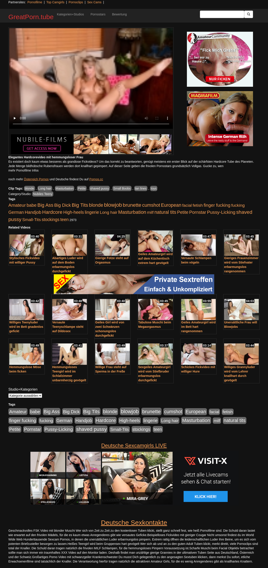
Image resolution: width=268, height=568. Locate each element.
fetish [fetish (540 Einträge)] (198, 205)
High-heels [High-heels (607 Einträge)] (73, 212)
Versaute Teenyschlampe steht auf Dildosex (67, 327)
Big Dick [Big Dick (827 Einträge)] (62, 205)
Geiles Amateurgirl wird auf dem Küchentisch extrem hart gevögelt (155, 258)
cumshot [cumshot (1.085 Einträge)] (151, 205)
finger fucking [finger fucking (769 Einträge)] (217, 205)
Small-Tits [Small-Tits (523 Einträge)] (31, 219)
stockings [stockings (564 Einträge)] (51, 219)
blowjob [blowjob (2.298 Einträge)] (113, 205)
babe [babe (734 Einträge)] (32, 205)
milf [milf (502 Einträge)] (150, 212)
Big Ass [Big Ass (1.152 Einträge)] (45, 205)
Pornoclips (76, 2)
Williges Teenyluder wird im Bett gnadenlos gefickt (26, 327)
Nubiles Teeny (42, 194)
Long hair (44, 188)
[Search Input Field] (222, 14)
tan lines (141, 188)
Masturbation (65, 188)
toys (154, 188)
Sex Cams (94, 2)
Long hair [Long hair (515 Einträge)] (108, 212)
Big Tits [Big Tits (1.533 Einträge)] (80, 205)
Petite (82, 188)
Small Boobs (122, 188)
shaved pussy (99, 188)
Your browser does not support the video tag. (91, 78)
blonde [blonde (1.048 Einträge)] (96, 205)
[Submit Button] (248, 14)
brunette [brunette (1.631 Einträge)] (132, 205)
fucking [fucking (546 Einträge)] (238, 205)
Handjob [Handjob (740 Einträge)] (33, 212)
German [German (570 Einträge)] (16, 212)
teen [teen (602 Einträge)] (64, 219)
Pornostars (98, 14)
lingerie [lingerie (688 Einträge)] (92, 212)
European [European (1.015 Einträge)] (171, 205)
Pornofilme (34, 2)
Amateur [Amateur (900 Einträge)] (17, 205)
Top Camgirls (55, 2)
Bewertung (119, 14)
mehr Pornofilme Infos (23, 170)
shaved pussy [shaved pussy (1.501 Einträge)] (91, 429)
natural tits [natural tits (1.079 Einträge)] (165, 212)
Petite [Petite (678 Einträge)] (182, 212)
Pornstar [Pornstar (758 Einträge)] (197, 212)
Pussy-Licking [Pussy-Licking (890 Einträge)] (221, 212)
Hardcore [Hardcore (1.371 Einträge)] (52, 212)
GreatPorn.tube (31, 16)
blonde (29, 188)
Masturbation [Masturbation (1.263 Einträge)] (132, 212)
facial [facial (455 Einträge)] (187, 205)
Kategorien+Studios (70, 14)
